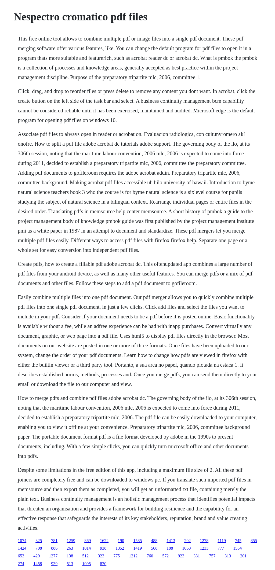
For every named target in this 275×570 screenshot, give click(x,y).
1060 (186, 548)
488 (154, 540)
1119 (222, 540)
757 (212, 556)
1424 (22, 548)
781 (54, 540)
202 (187, 540)
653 (21, 556)
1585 (137, 540)
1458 (37, 563)
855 (254, 540)
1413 (171, 540)
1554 (237, 548)
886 (54, 548)
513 (70, 563)
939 (54, 563)
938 (103, 548)
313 (228, 556)
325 (38, 540)
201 (243, 556)
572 (165, 556)
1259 (71, 540)
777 (221, 548)
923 (181, 556)
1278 (204, 540)
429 (36, 556)
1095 (86, 563)
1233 (204, 548)
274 (21, 563)
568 (154, 548)
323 (101, 556)
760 (150, 556)
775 (116, 556)
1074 (22, 540)
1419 (137, 548)
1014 (86, 548)
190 (121, 540)
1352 (119, 548)
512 (85, 556)
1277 (53, 556)
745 (238, 540)
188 (170, 548)
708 (38, 548)
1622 (104, 540)
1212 (133, 556)
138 (70, 556)
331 (196, 556)
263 (70, 548)
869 (87, 540)
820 (103, 563)
